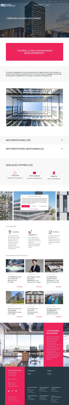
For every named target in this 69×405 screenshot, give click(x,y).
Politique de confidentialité (34, 208)
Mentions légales (16, 401)
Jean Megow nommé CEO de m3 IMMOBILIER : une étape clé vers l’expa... (34, 279)
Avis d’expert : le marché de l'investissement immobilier (32, 311)
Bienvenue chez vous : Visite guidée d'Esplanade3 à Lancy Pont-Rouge (15, 311)
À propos (44, 1)
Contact (60, 1)
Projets (29, 373)
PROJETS (48, 5)
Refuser (34, 206)
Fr (66, 1)
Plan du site (10, 401)
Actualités (50, 1)
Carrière (55, 1)
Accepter (25, 206)
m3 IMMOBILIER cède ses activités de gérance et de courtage (14, 279)
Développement (31, 370)
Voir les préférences (43, 206)
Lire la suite (19, 286)
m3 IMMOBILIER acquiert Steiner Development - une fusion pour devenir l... (53, 280)
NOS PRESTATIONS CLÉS (18, 140)
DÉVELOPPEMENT (38, 5)
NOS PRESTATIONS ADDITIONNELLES (25, 148)
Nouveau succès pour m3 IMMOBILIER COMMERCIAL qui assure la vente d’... (53, 311)
